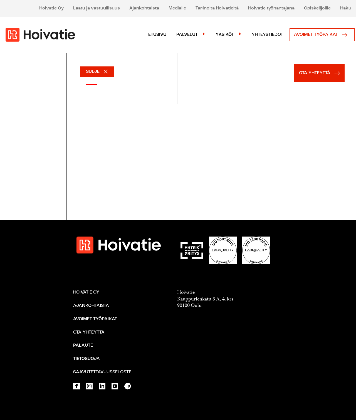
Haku (345, 8)
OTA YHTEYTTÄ (321, 73)
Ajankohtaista (144, 8)
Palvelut (187, 35)
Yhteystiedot (267, 35)
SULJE (93, 71)
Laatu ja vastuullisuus (96, 8)
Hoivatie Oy (51, 8)
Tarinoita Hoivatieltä (217, 8)
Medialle (177, 8)
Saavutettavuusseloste (102, 372)
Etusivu (157, 35)
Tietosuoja (86, 359)
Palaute (83, 345)
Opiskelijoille (317, 8)
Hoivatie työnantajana (271, 8)
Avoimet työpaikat (322, 35)
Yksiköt (225, 35)
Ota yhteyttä (89, 332)
